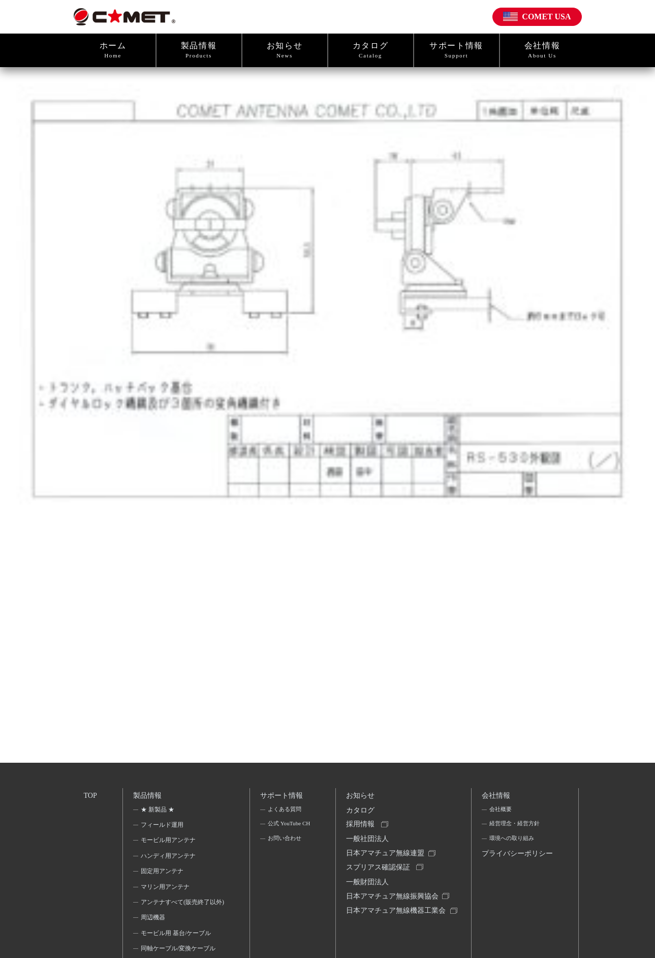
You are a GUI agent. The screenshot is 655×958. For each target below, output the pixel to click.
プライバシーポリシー (515, 867)
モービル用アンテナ (169, 843)
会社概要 (501, 812)
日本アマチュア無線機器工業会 (394, 930)
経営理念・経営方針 (516, 827)
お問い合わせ (285, 856)
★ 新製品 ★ (158, 812)
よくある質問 (285, 812)
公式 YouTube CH (285, 834)
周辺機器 (154, 933)
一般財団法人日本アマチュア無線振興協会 (394, 900)
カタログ (370, 50)
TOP (91, 796)
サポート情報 (456, 50)
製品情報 (199, 50)
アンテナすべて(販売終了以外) (179, 911)
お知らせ (284, 50)
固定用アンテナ (163, 874)
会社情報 (542, 50)
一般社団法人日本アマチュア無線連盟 (387, 853)
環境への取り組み (513, 843)
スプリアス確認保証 (380, 876)
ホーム (113, 50)
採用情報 (362, 829)
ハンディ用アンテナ (169, 858)
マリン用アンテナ (166, 889)
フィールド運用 (163, 827)
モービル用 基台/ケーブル (177, 949)
